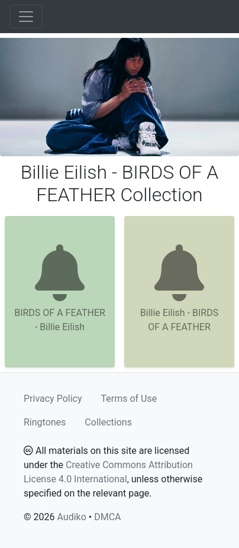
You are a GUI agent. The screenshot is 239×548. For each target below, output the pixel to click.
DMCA (107, 517)
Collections (108, 422)
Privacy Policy (53, 398)
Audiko (71, 517)
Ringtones (45, 422)
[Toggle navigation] (26, 16)
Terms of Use (129, 398)
